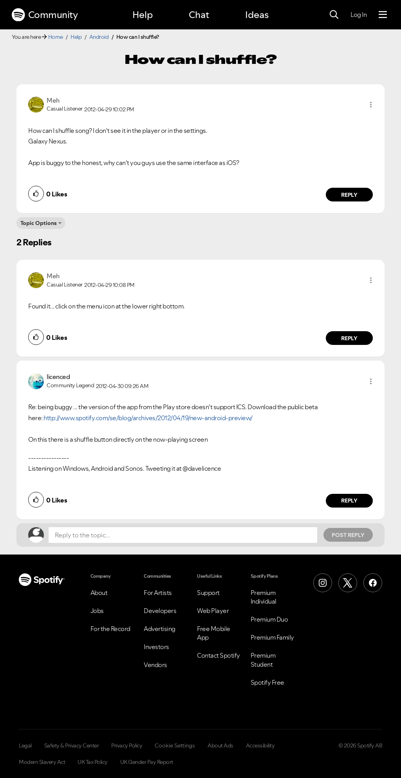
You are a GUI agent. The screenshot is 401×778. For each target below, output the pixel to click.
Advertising (159, 628)
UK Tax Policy (93, 761)
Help (142, 14)
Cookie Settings (175, 745)
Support (208, 592)
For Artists (158, 592)
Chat (199, 14)
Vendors (155, 664)
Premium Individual (263, 597)
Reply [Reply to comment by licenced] (349, 500)
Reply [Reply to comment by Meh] (349, 195)
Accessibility (260, 745)
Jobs (97, 610)
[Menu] (382, 14)
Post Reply (348, 535)
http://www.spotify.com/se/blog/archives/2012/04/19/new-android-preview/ (148, 417)
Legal (25, 745)
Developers (160, 610)
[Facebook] (372, 582)
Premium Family (272, 637)
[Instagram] (322, 582)
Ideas (257, 14)
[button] (371, 105)
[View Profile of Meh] (53, 100)
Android (99, 37)
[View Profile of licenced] (58, 376)
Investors (156, 646)
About (99, 592)
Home (55, 37)
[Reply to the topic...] (183, 535)
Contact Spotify (218, 655)
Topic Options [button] (38, 223)
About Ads (220, 745)
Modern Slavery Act (42, 761)
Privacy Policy (126, 745)
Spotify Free (267, 682)
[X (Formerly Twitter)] (347, 582)
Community (45, 15)
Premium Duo (269, 619)
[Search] (334, 15)
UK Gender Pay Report (146, 761)
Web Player (213, 610)
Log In (358, 14)
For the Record (110, 628)
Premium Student (263, 659)
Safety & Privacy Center (71, 745)
